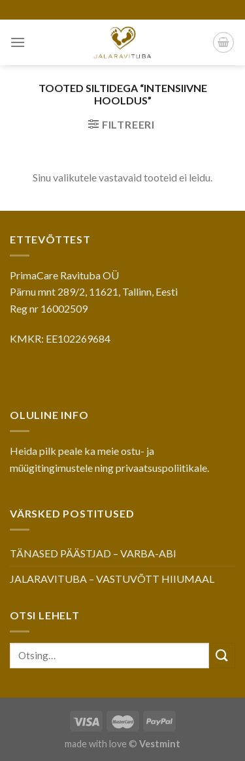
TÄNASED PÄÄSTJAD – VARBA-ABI (93, 553)
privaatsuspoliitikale (161, 467)
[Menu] (17, 42)
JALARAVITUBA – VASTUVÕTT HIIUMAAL (112, 578)
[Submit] (222, 655)
